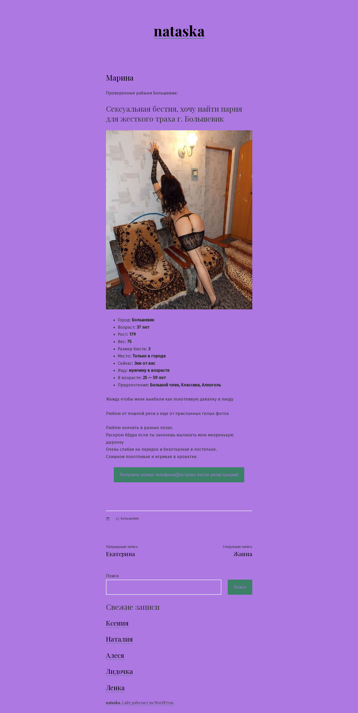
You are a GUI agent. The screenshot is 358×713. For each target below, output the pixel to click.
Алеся (115, 655)
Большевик (130, 518)
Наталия (119, 639)
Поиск (112, 575)
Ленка (115, 687)
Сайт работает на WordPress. (148, 702)
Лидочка (119, 671)
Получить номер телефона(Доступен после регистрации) (179, 474)
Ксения (117, 623)
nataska (179, 30)
